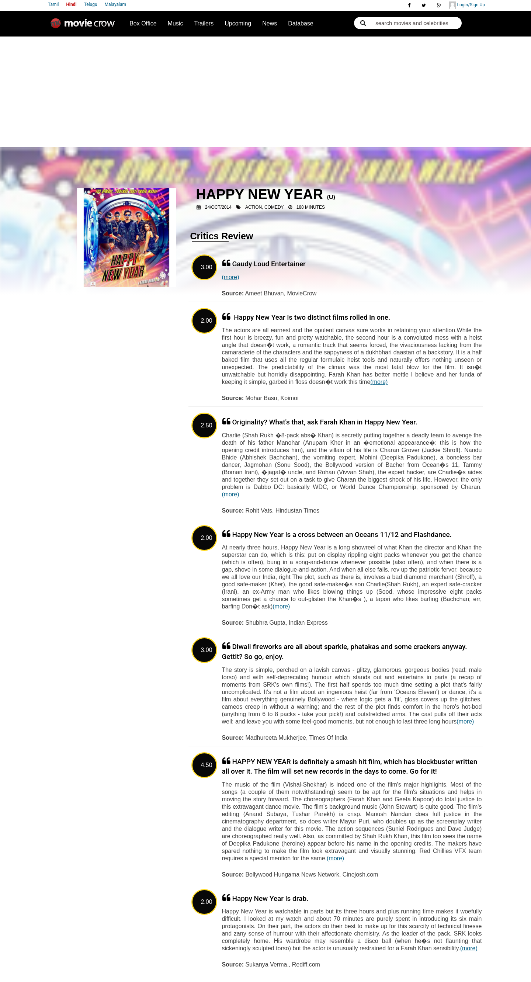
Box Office (143, 23)
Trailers (204, 23)
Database (300, 23)
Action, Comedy (264, 207)
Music (175, 23)
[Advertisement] (265, 91)
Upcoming (238, 23)
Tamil (53, 4)
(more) (230, 277)
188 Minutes (310, 207)
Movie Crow (84, 26)
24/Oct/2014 (218, 207)
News (269, 23)
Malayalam (115, 4)
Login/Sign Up (467, 5)
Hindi (71, 4)
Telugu (90, 4)
